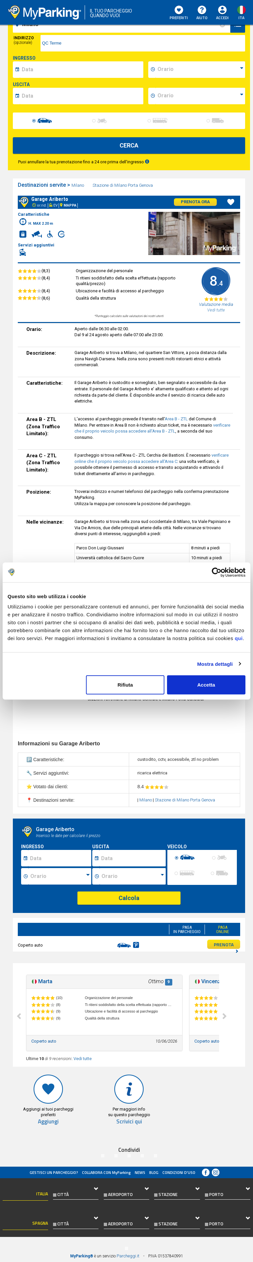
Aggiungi (48, 1121)
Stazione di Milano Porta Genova (123, 185)
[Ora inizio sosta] (59, 876)
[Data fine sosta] (132, 858)
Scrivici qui (129, 1121)
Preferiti (179, 13)
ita (241, 18)
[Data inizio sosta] (59, 858)
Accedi (222, 18)
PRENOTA (226, 945)
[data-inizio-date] (81, 69)
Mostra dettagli (215, 663)
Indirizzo (24, 40)
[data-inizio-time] (200, 69)
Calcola (129, 897)
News (140, 1172)
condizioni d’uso (178, 1172)
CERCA (129, 145)
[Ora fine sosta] (132, 876)
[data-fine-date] (81, 96)
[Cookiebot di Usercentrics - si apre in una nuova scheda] (216, 572)
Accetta (206, 685)
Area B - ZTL (176, 418)
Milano (78, 185)
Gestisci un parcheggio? (54, 1172)
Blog (153, 1172)
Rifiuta (125, 685)
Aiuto (202, 13)
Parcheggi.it (128, 1255)
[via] (143, 43)
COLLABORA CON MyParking (106, 1172)
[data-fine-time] (200, 96)
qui (239, 638)
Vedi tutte (82, 1058)
